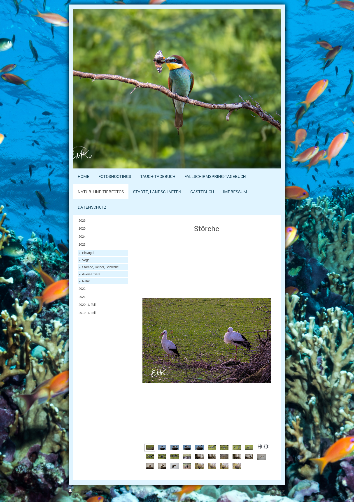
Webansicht (277, 495)
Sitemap (97, 491)
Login (281, 491)
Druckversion (80, 491)
